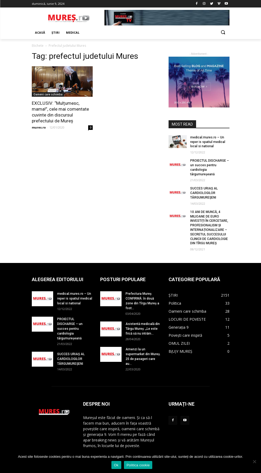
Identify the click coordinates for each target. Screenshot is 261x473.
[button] (223, 32)
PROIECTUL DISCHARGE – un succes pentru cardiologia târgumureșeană (70, 328)
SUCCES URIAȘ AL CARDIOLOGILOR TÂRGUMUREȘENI (204, 193)
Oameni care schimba (48, 94)
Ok (116, 465)
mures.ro (39, 127)
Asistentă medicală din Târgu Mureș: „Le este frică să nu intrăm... (143, 328)
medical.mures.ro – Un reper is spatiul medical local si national (207, 141)
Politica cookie (138, 465)
